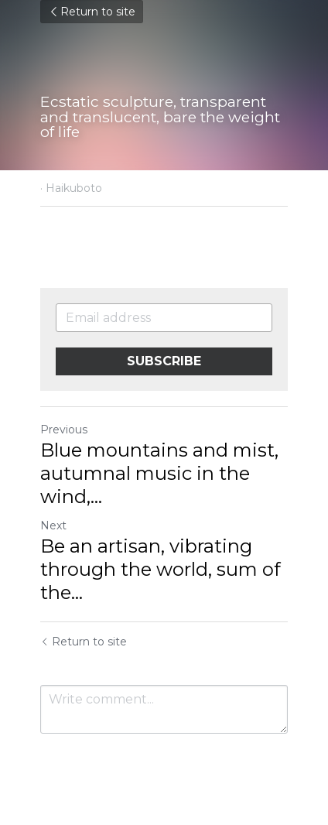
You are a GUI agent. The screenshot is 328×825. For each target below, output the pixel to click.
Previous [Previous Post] (63, 429)
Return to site (91, 12)
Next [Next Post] (53, 525)
